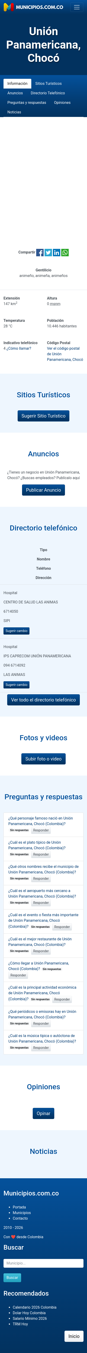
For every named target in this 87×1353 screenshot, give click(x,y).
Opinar (43, 1113)
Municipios (22, 1213)
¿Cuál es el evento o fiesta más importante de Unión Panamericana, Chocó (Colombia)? (43, 921)
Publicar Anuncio (43, 490)
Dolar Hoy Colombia (29, 1313)
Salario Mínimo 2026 (30, 1318)
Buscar (12, 1277)
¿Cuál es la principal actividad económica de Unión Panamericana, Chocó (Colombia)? (42, 993)
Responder (41, 830)
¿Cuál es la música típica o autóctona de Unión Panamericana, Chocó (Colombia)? (42, 1042)
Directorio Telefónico (48, 93)
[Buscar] (43, 1263)
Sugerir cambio (16, 631)
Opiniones (62, 102)
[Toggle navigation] (76, 7)
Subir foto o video (43, 759)
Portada (19, 1207)
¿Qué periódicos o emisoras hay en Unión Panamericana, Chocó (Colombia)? (42, 1017)
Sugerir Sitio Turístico (44, 416)
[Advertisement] (43, 177)
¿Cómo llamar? (18, 348)
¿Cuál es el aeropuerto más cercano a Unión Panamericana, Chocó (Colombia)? (42, 897)
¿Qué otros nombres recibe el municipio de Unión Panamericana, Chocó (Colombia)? (43, 872)
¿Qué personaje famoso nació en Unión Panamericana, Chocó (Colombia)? (40, 824)
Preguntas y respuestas (26, 102)
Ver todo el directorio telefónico (43, 700)
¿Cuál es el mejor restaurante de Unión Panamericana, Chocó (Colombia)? (40, 945)
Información (17, 83)
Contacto (20, 1218)
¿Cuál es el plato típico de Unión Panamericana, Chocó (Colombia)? (36, 848)
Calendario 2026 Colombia (35, 1307)
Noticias (14, 112)
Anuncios (15, 93)
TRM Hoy (20, 1324)
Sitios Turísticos (48, 83)
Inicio (74, 1336)
